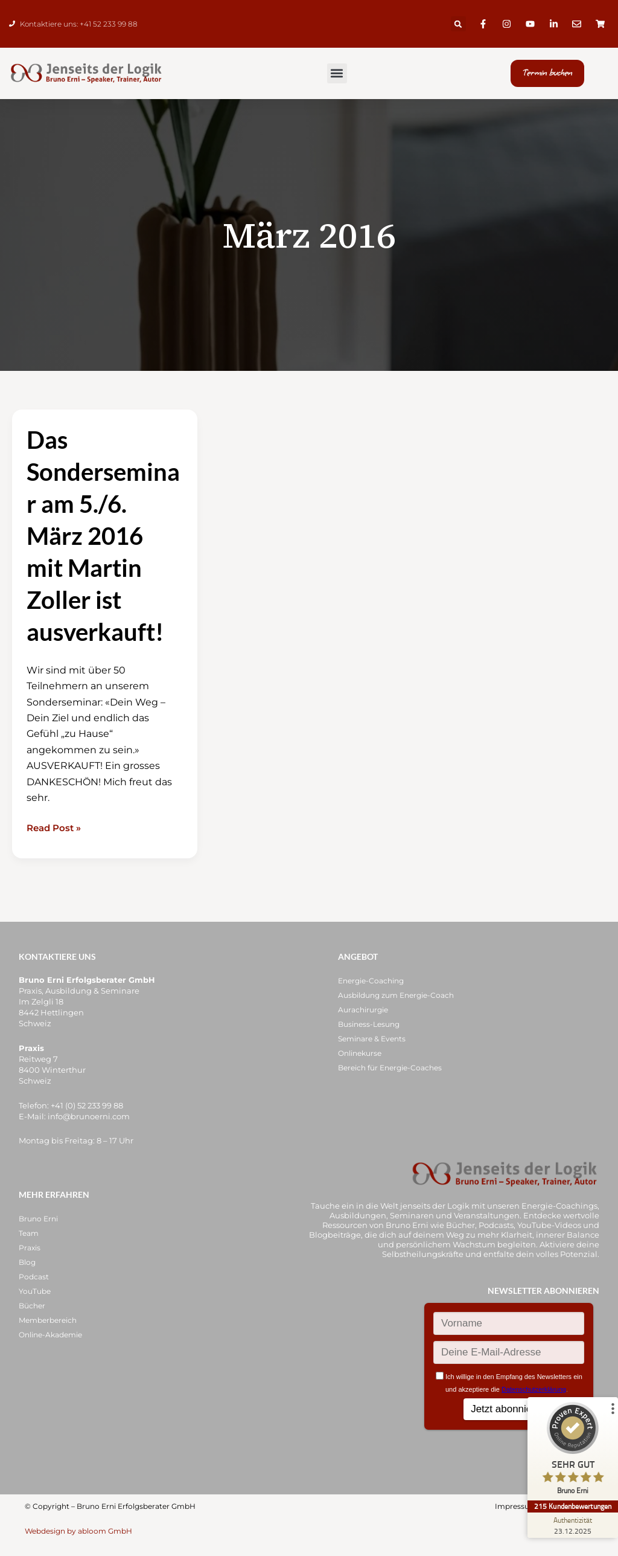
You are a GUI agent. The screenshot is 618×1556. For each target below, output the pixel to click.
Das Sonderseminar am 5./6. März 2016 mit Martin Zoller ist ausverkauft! (103, 540)
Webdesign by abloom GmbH (78, 1530)
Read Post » (56, 832)
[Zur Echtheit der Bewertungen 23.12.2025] (572, 1525)
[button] (458, 24)
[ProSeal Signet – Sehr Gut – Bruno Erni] (572, 1451)
